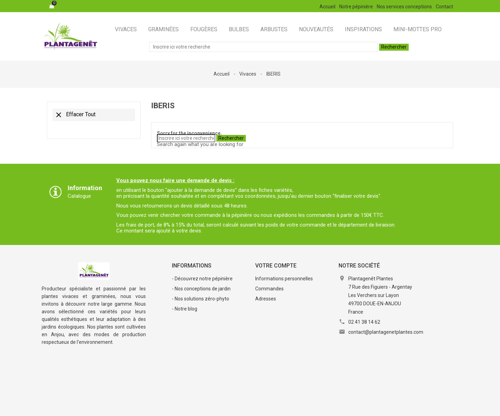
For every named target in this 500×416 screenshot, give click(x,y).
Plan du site (343, 407)
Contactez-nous (303, 407)
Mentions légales (157, 407)
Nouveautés (316, 29)
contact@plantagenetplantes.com (385, 332)
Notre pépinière (356, 6)
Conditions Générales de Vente (219, 407)
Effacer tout (75, 115)
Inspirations (363, 29)
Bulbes (239, 29)
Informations (191, 265)
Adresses (265, 299)
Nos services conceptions (404, 6)
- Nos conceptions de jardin (201, 288)
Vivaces (126, 29)
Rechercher (394, 47)
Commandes (269, 288)
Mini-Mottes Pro (417, 29)
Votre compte (276, 265)
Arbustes (274, 29)
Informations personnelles (284, 278)
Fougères (203, 29)
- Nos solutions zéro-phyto (200, 299)
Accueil (327, 6)
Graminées (163, 29)
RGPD (269, 407)
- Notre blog (184, 309)
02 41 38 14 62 (364, 322)
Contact (444, 6)
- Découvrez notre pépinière (202, 278)
